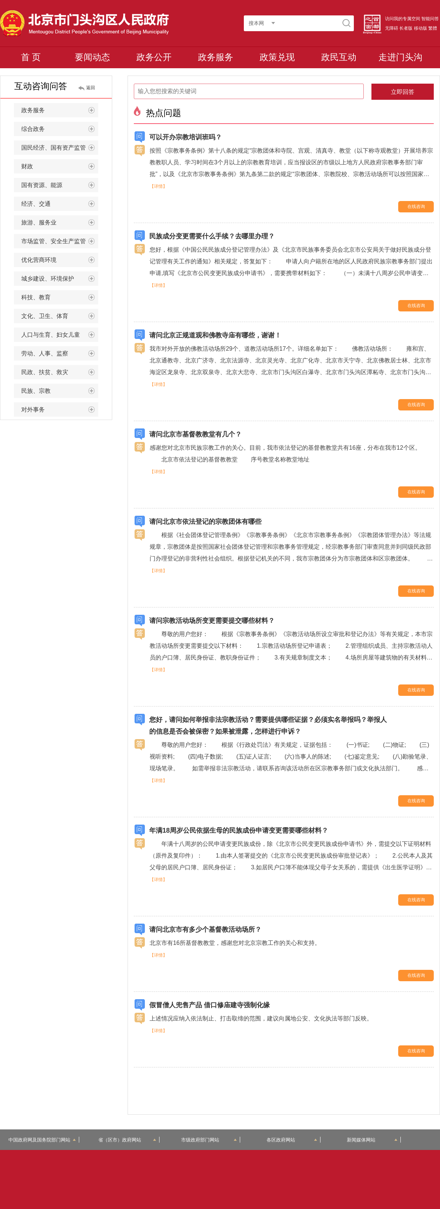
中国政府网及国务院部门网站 (42, 1140)
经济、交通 (58, 204)
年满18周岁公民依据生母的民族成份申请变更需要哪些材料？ (238, 830)
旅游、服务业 (58, 222)
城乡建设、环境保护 (58, 278)
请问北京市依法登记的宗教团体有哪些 (205, 521)
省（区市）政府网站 (127, 1140)
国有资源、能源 (58, 185)
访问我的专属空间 (402, 18)
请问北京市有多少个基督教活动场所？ (205, 929)
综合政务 (58, 129)
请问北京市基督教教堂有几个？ (195, 434)
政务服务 (215, 57)
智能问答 (430, 18)
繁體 (432, 28)
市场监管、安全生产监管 (58, 241)
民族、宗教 (58, 391)
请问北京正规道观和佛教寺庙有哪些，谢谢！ (215, 335)
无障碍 (391, 28)
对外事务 (58, 409)
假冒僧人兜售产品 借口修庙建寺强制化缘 (209, 1005)
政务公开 (154, 57)
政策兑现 (277, 57)
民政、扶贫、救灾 (58, 372)
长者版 (405, 28)
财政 (58, 166)
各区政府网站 (292, 1140)
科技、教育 (58, 297)
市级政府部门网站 (209, 1140)
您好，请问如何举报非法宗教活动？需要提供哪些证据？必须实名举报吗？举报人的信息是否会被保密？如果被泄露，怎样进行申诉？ (268, 725)
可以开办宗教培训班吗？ (185, 137)
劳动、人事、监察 (58, 353)
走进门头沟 (400, 57)
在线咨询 (416, 206)
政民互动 (338, 57)
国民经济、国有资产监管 (58, 148)
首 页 (31, 57)
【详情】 (158, 186)
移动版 (420, 28)
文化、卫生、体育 (58, 316)
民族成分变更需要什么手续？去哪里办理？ (212, 236)
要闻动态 (92, 57)
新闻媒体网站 (372, 1140)
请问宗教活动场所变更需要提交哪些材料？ (212, 620)
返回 (90, 87)
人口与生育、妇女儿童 (58, 335)
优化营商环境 (58, 260)
